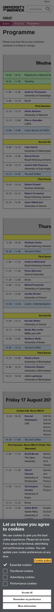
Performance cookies (20, 583)
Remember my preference (27, 599)
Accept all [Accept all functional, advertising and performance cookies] (27, 592)
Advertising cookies (19, 577)
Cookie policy (42, 560)
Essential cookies (17, 565)
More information (27, 606)
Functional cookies (18, 571)
